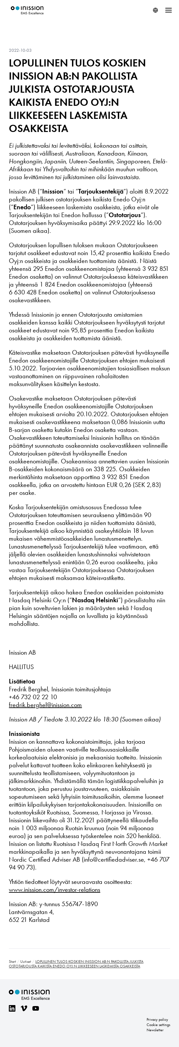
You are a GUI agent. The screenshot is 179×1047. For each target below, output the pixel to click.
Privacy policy (157, 1019)
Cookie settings (158, 1024)
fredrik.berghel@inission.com (45, 705)
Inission (27, 10)
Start (12, 961)
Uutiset (25, 961)
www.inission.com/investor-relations (54, 889)
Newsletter (155, 1030)
